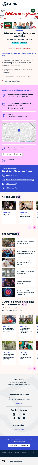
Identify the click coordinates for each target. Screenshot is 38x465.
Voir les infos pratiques (19, 48)
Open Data (10, 455)
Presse (3, 455)
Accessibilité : (25, 452)
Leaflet (20, 141)
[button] (19, 130)
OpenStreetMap (29, 141)
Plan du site (33, 455)
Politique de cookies (21, 455)
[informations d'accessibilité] (12, 154)
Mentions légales (7, 452)
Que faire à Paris (16, 461)
